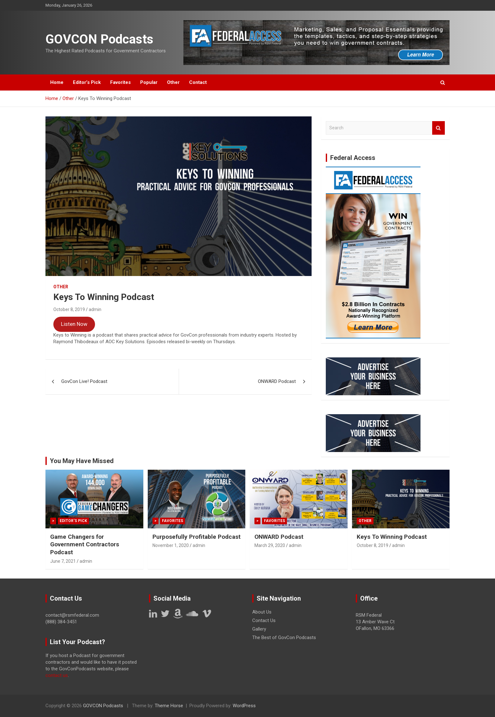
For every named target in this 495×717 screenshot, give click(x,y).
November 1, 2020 (170, 545)
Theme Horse (169, 705)
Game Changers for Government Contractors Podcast (84, 544)
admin (95, 309)
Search (438, 128)
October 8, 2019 (69, 309)
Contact (198, 82)
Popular (149, 82)
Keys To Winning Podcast (392, 536)
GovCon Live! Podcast (84, 381)
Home (56, 82)
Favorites (120, 82)
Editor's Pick (73, 521)
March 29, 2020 (269, 545)
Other (173, 82)
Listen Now (74, 324)
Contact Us (264, 620)
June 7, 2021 (63, 561)
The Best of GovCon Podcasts (284, 637)
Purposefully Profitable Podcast (196, 536)
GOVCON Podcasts (99, 39)
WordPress (244, 705)
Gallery (259, 629)
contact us (56, 675)
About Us (261, 612)
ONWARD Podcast (277, 381)
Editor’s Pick (87, 82)
